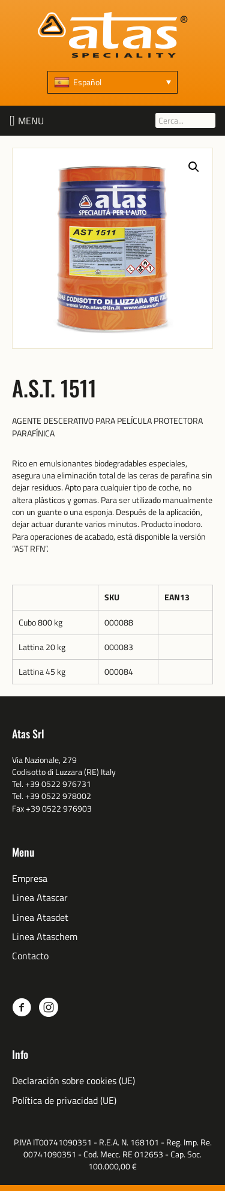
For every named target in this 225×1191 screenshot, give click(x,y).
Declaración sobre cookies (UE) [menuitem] (73, 1081)
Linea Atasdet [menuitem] (40, 917)
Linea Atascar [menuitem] (40, 898)
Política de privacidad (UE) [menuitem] (64, 1101)
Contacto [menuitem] (30, 956)
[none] (112, 82)
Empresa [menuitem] (29, 878)
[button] (31, 121)
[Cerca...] (185, 120)
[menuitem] (112, 82)
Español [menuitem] (87, 82)
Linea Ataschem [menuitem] (44, 937)
